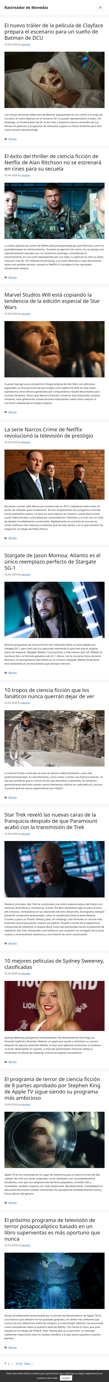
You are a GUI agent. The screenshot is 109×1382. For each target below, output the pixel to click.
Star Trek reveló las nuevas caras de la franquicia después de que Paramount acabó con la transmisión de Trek (50, 821)
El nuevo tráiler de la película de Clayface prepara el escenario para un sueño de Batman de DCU (53, 31)
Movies (12, 139)
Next (28, 1363)
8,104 (19, 1363)
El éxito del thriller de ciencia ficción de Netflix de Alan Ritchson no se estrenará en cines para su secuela (52, 162)
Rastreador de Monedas (26, 7)
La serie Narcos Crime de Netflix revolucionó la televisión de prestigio (48, 432)
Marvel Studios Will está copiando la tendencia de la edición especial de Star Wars (52, 301)
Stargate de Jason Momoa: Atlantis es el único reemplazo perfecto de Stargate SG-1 (52, 561)
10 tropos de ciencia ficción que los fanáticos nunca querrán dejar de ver (49, 693)
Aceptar (66, 1378)
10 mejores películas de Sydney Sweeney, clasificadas (54, 963)
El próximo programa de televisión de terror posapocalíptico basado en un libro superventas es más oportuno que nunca (52, 1229)
